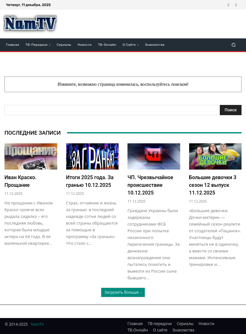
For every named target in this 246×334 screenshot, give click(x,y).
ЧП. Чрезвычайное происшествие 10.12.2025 (150, 184)
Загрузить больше (123, 290)
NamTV (37, 322)
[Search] (231, 110)
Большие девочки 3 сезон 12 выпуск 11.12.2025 (213, 184)
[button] (233, 44)
